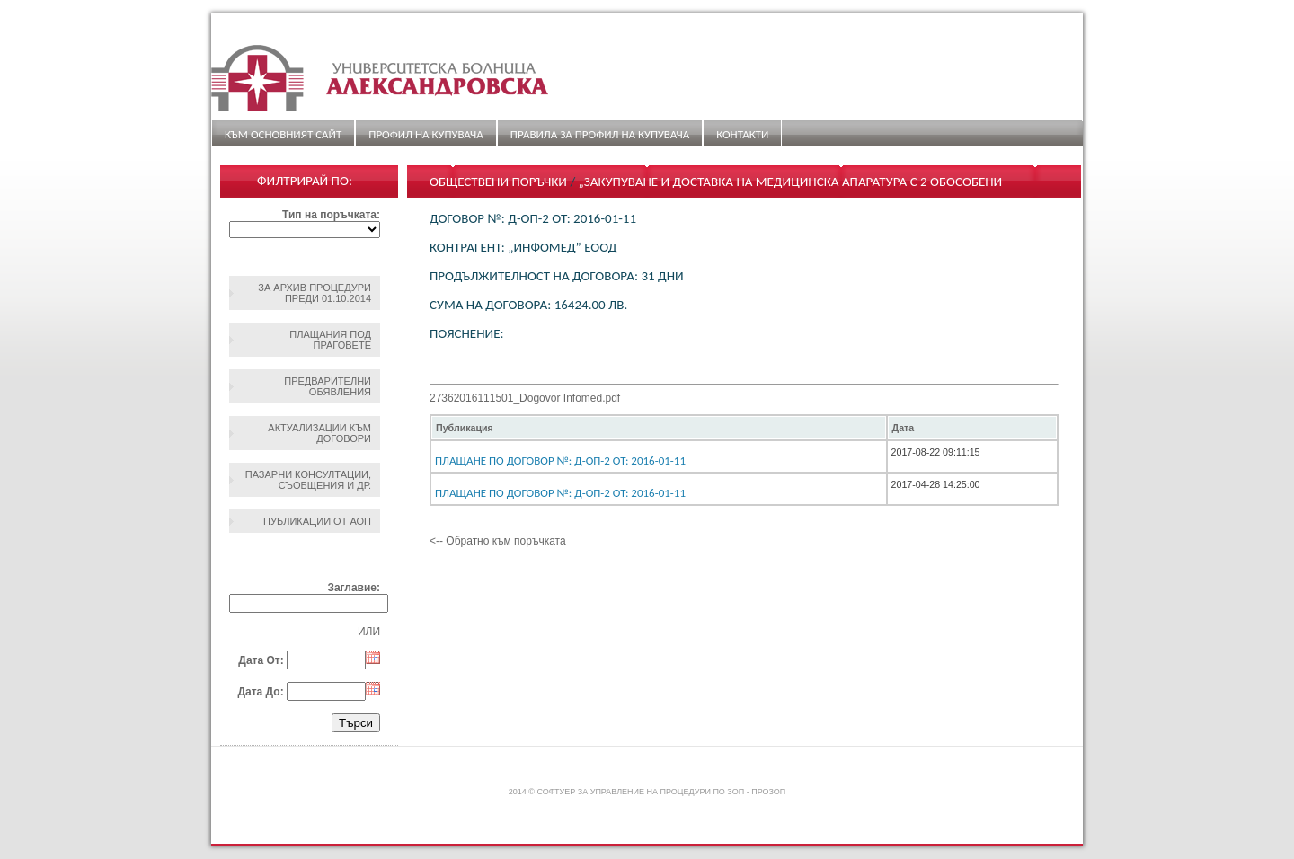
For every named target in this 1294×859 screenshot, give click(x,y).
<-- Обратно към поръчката (498, 541)
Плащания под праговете (330, 339)
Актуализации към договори (319, 433)
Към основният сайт (283, 134)
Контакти (742, 134)
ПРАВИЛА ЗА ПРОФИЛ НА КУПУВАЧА (599, 134)
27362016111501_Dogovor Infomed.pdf (525, 398)
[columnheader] (658, 427)
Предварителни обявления (327, 386)
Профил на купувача (425, 134)
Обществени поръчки (498, 181)
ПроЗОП (768, 791)
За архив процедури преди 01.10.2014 (314, 293)
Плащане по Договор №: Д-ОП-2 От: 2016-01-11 (560, 460)
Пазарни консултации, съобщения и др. (308, 480)
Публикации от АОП (317, 521)
